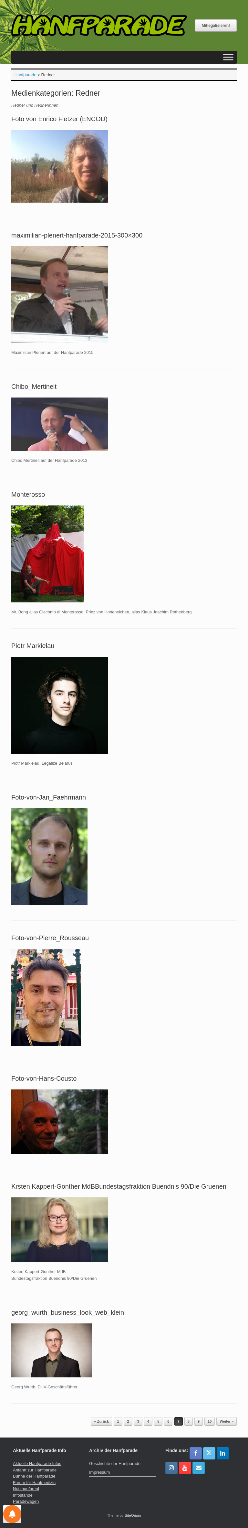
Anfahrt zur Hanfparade (35, 1470)
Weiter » (226, 1421)
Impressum (99, 1472)
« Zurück (101, 1421)
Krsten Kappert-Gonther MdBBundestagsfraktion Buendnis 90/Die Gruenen (118, 1186)
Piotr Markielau (32, 645)
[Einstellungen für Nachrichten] (12, 1514)
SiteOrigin (133, 1515)
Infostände (23, 1495)
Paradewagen (26, 1501)
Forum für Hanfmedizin (34, 1482)
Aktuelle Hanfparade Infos (37, 1463)
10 (210, 1421)
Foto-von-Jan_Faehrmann (48, 797)
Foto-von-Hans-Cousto (44, 1078)
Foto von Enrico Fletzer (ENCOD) (59, 118)
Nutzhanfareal (26, 1488)
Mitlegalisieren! (216, 25)
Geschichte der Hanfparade (114, 1463)
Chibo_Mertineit (34, 386)
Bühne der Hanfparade (34, 1476)
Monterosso (28, 494)
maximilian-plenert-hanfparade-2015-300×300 (76, 235)
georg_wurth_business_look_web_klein (67, 1312)
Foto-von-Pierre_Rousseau (50, 937)
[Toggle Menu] (228, 57)
